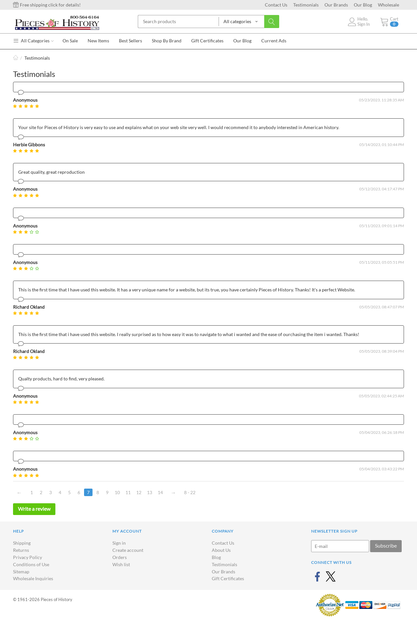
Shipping (22, 543)
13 (149, 492)
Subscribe (386, 545)
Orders (119, 557)
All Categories (33, 40)
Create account (127, 550)
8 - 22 (189, 492)
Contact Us (276, 4)
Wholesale (388, 4)
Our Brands (336, 4)
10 (117, 492)
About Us (221, 550)
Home (15, 57)
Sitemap (21, 571)
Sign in (119, 543)
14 (160, 492)
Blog (216, 557)
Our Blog (363, 4)
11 (128, 492)
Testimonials (306, 4)
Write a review (34, 509)
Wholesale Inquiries (33, 578)
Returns (21, 550)
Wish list (121, 564)
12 (138, 492)
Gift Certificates (228, 578)
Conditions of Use (31, 564)
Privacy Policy (27, 557)
